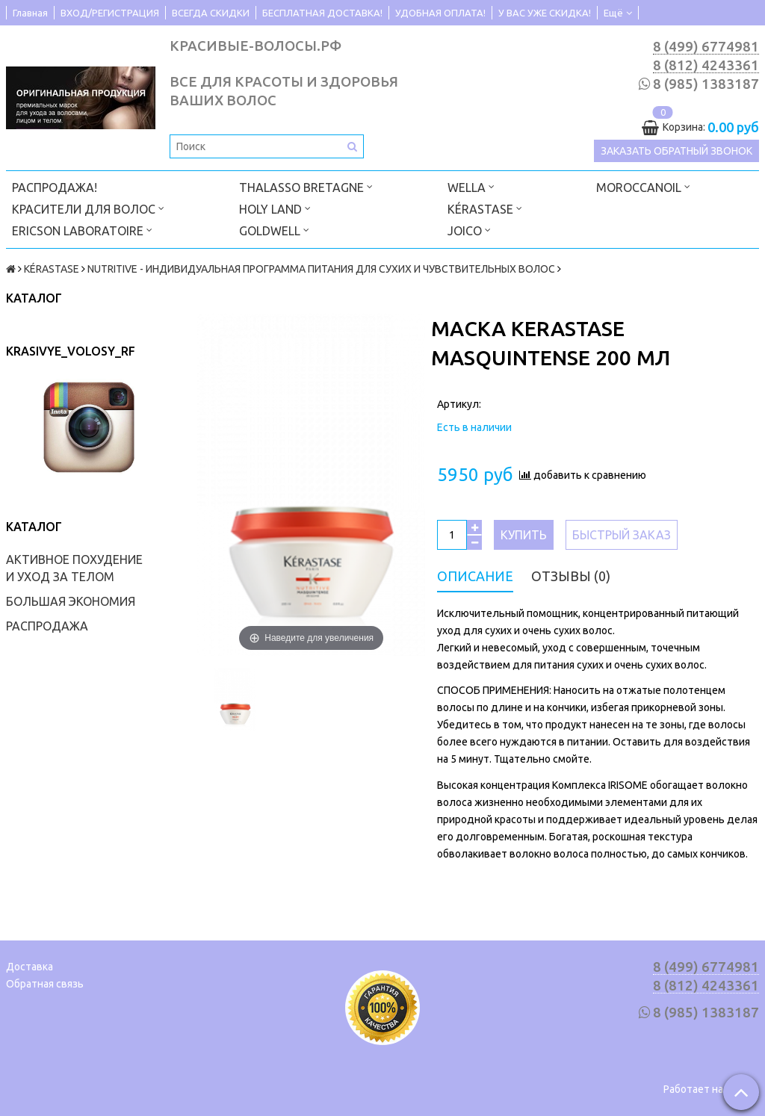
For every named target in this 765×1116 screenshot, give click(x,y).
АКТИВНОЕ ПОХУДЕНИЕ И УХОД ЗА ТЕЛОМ (74, 568)
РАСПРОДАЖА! (54, 187)
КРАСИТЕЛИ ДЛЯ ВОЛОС (88, 208)
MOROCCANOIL (643, 186)
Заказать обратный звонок (676, 151)
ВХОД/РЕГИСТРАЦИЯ (110, 12)
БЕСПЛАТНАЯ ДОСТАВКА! (322, 12)
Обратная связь (45, 984)
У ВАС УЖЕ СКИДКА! (544, 12)
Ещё (618, 12)
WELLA (471, 186)
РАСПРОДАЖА (47, 626)
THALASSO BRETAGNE (306, 186)
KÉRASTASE (484, 208)
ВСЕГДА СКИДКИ (211, 12)
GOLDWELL (274, 229)
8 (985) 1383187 (706, 84)
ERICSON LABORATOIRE (82, 229)
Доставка (29, 967)
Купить (524, 535)
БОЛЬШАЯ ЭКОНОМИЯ (70, 601)
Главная (30, 12)
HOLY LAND (275, 208)
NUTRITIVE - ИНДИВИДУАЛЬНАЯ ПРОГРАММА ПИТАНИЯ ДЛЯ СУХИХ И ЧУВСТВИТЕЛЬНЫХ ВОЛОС (321, 269)
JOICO (469, 229)
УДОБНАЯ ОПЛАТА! (440, 12)
